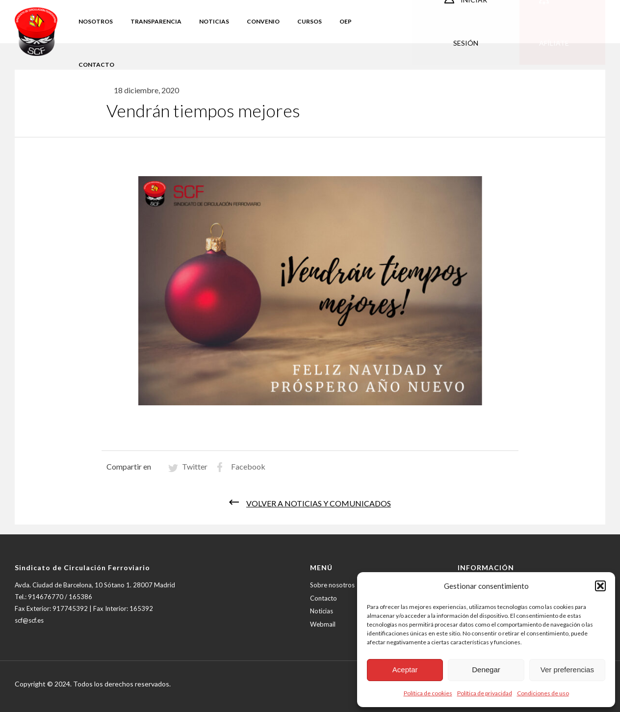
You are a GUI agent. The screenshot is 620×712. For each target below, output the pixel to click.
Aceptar (405, 669)
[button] (600, 586)
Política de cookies (428, 693)
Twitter (194, 466)
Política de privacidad (484, 693)
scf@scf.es (29, 620)
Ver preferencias (567, 669)
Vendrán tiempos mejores (203, 110)
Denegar (486, 669)
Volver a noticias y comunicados (318, 503)
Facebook (248, 466)
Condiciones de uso (543, 693)
